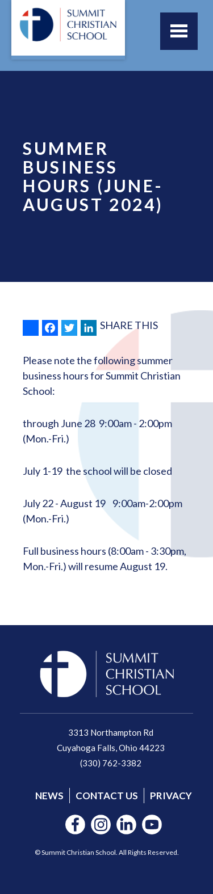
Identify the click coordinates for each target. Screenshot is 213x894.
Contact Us (107, 796)
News (49, 796)
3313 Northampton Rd (110, 732)
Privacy (171, 796)
